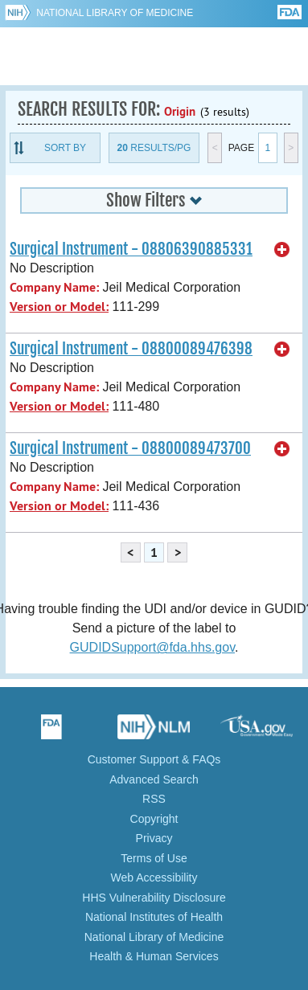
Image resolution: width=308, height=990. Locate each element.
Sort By (65, 147)
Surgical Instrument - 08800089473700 (130, 448)
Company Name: (54, 287)
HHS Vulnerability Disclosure (153, 897)
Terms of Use (154, 858)
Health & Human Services (153, 956)
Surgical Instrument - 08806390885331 (131, 249)
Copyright (154, 818)
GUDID (154, 56)
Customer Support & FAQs (154, 759)
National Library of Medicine (114, 12)
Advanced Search (154, 779)
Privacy (154, 838)
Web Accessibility (154, 877)
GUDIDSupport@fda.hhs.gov (152, 647)
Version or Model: (59, 306)
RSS (154, 798)
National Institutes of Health (154, 916)
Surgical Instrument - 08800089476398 (131, 348)
